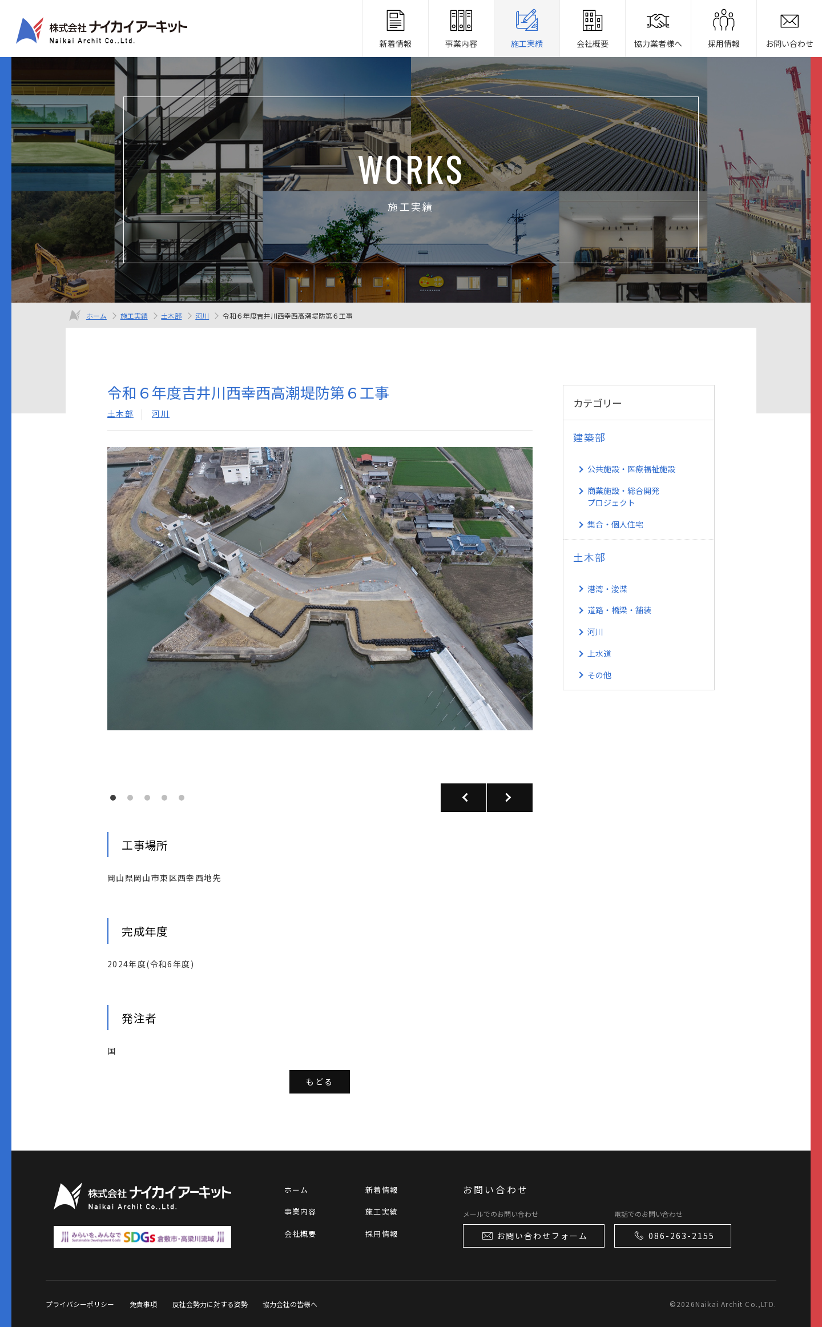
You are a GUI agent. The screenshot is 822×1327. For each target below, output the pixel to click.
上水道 (599, 653)
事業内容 (300, 1211)
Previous (463, 797)
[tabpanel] (320, 613)
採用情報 (381, 1233)
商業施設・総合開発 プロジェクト (623, 496)
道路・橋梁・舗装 (619, 610)
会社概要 (300, 1233)
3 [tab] (150, 800)
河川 (202, 315)
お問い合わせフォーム (534, 1235)
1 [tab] (116, 800)
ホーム (96, 315)
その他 (599, 675)
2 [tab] (133, 800)
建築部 (589, 437)
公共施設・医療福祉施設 (631, 468)
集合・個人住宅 (615, 524)
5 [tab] (184, 800)
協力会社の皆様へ (290, 1304)
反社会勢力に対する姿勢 (210, 1304)
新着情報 (381, 1189)
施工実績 (134, 315)
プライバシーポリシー (80, 1304)
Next (510, 797)
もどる (319, 1081)
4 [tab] (167, 800)
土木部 (171, 315)
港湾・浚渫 (607, 588)
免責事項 (143, 1304)
